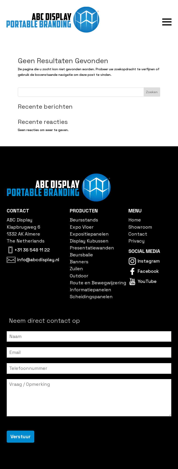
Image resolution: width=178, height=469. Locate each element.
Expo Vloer (82, 227)
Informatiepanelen (90, 289)
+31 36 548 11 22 (32, 250)
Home (134, 220)
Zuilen (76, 269)
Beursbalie (81, 255)
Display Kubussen (89, 241)
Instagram (148, 261)
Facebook (148, 271)
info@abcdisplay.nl (38, 260)
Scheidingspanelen (91, 296)
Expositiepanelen (89, 234)
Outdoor (79, 276)
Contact (137, 234)
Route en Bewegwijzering (98, 282)
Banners (79, 262)
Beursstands (84, 220)
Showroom (140, 227)
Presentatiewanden (92, 248)
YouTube (147, 281)
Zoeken (152, 92)
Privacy (136, 241)
